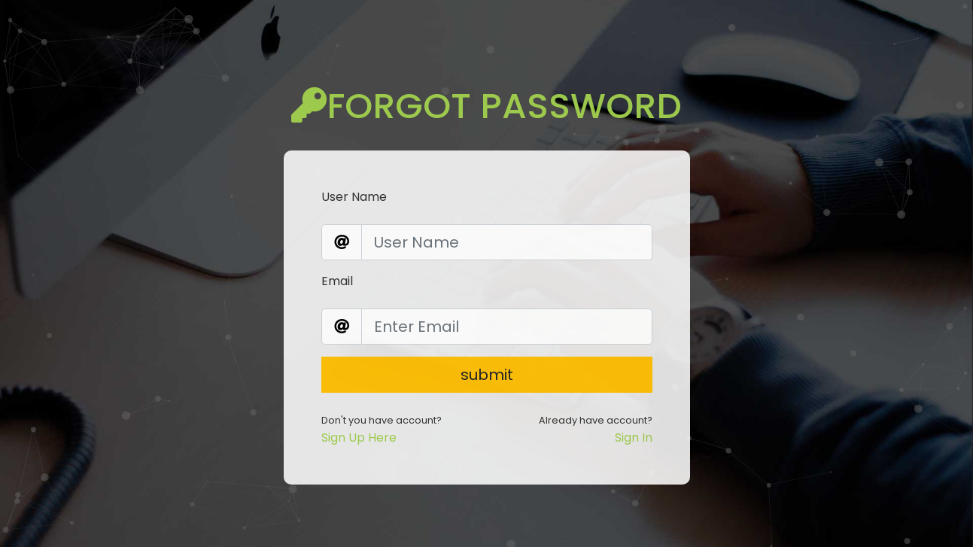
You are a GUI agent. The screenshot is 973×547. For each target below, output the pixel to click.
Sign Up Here (359, 424)
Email (337, 268)
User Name (354, 184)
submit (487, 361)
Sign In (633, 424)
